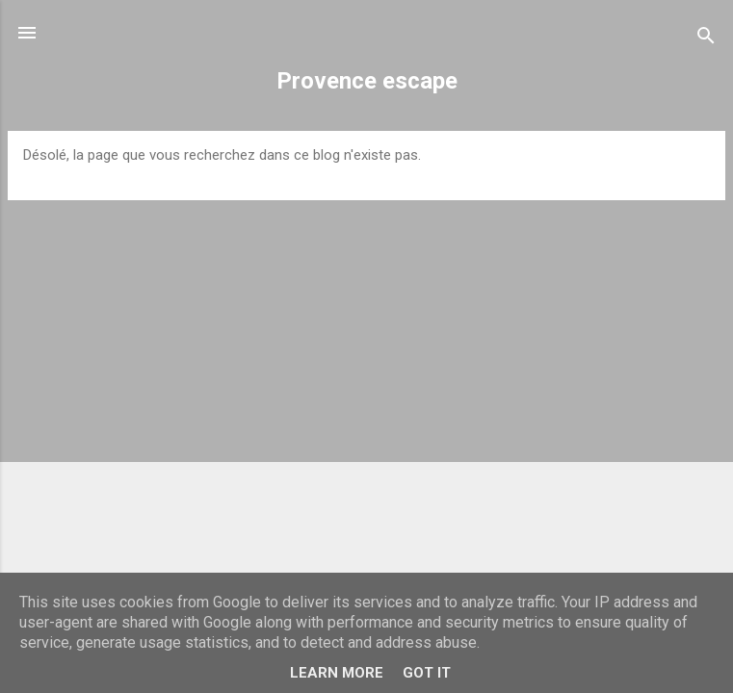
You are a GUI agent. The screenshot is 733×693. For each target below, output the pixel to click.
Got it (427, 672)
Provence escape (367, 80)
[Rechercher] (706, 39)
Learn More (336, 672)
